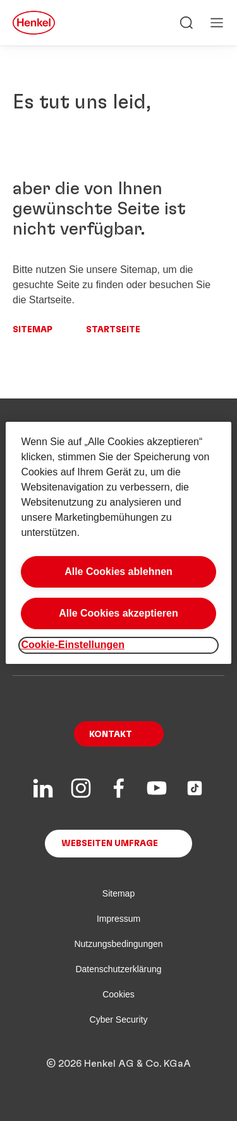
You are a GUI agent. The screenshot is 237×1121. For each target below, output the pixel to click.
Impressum (118, 919)
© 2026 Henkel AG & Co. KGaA (118, 1064)
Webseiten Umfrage (109, 843)
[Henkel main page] (34, 22)
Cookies (118, 994)
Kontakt (110, 734)
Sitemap (32, 329)
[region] (118, 542)
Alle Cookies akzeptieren (118, 613)
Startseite (113, 329)
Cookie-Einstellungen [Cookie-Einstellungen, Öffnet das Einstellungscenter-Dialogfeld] (73, 644)
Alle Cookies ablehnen (118, 571)
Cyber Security (119, 1019)
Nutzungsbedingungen (118, 944)
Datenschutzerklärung (118, 969)
